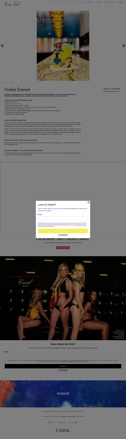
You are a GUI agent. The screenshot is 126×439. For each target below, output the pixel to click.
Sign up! (63, 231)
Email (40, 214)
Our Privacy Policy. (50, 226)
